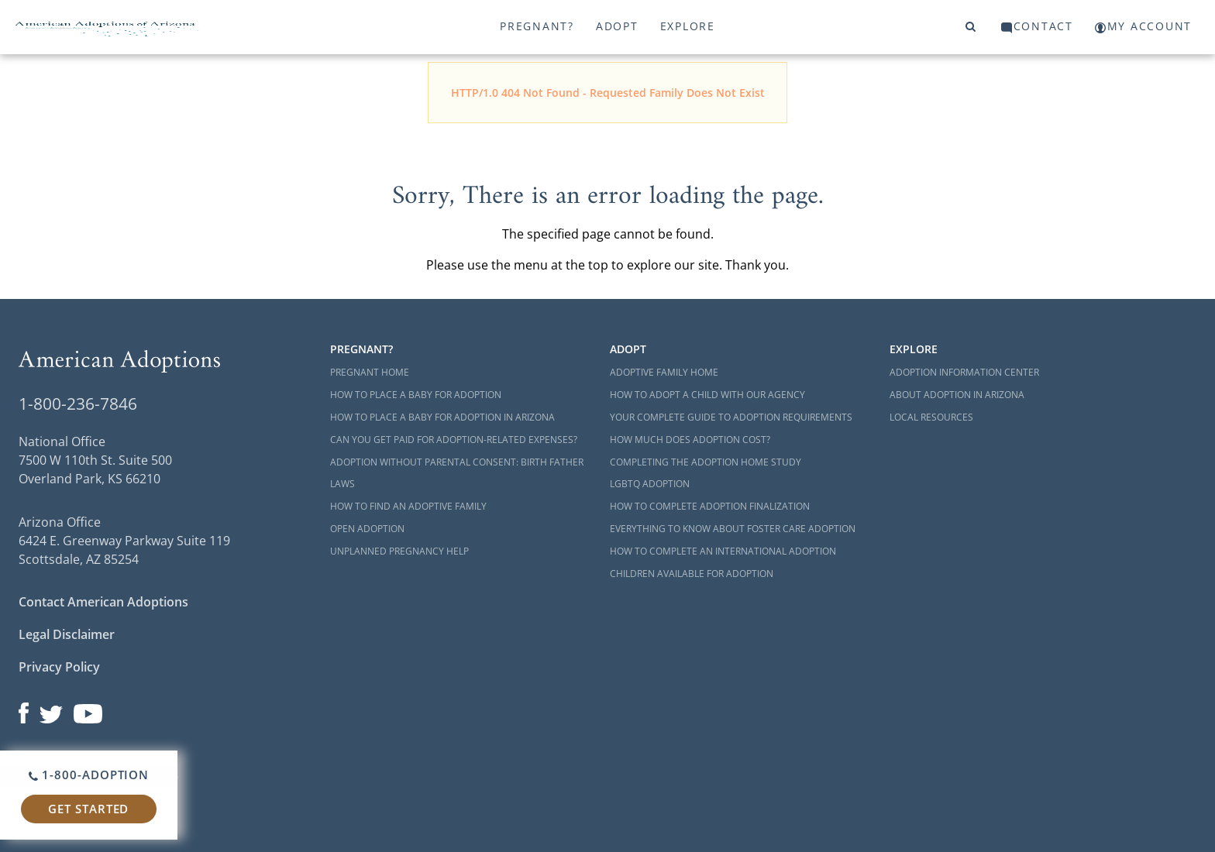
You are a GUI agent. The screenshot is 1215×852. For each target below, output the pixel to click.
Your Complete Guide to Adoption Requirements (731, 417)
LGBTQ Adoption (650, 483)
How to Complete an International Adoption (723, 551)
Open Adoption (367, 528)
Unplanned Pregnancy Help (399, 551)
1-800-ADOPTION (89, 774)
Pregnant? (537, 26)
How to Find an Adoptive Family (408, 506)
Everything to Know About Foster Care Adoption (732, 528)
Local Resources (931, 417)
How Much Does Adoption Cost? (690, 439)
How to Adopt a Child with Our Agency (707, 394)
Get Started (88, 808)
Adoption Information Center (964, 372)
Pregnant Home (369, 372)
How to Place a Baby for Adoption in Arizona (442, 417)
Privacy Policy (59, 666)
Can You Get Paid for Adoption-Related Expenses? (453, 439)
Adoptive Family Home (664, 372)
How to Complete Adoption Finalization (710, 506)
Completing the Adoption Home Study (705, 462)
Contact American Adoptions (103, 601)
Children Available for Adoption (691, 573)
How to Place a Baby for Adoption (415, 394)
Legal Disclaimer (67, 634)
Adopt (617, 26)
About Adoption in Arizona (957, 394)
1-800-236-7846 (78, 403)
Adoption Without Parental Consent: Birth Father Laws (456, 473)
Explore (687, 26)
